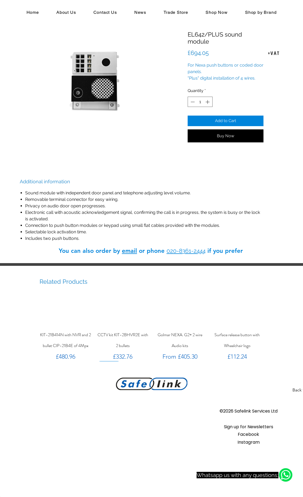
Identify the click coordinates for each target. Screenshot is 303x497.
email (129, 250)
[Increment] (208, 102)
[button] (248, 427)
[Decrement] (192, 102)
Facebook (248, 434)
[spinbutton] (200, 102)
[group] (151, 328)
